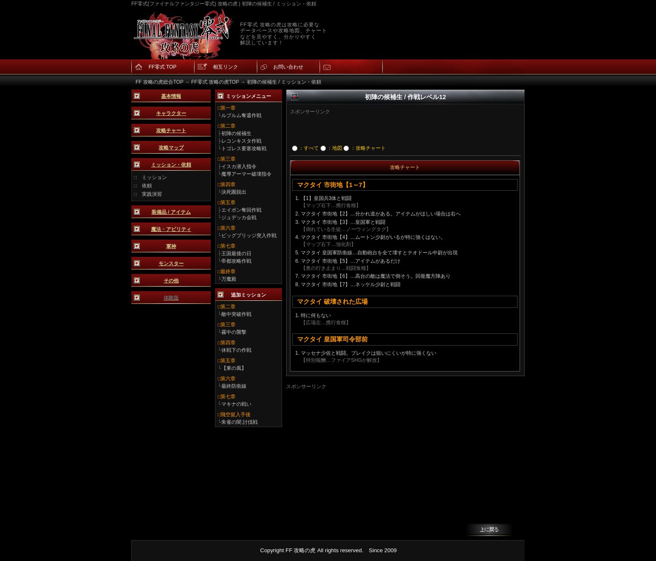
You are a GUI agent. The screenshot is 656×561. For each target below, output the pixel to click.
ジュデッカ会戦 (238, 217)
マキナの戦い (236, 404)
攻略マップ (171, 148)
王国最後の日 (236, 253)
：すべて (305, 148)
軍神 (171, 246)
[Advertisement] (392, 128)
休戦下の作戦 (236, 350)
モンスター (171, 263)
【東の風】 (233, 368)
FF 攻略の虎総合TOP (159, 82)
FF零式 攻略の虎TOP (215, 82)
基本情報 (171, 96)
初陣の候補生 (236, 133)
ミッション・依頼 (171, 165)
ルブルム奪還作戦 (241, 115)
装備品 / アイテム (171, 212)
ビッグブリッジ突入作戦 (249, 235)
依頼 (147, 186)
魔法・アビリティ (171, 229)
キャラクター (171, 113)
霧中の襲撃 (233, 332)
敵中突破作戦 (236, 314)
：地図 (331, 148)
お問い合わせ (288, 67)
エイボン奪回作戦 (241, 210)
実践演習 (152, 194)
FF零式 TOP (162, 67)
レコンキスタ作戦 (241, 141)
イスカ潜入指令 (238, 166)
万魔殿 (228, 279)
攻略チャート (171, 130)
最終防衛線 (233, 386)
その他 (171, 281)
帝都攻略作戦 (236, 261)
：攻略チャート (364, 148)
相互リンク (225, 67)
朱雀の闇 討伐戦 (239, 422)
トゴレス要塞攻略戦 (243, 148)
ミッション (154, 177)
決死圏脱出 (233, 192)
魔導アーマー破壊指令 (246, 174)
